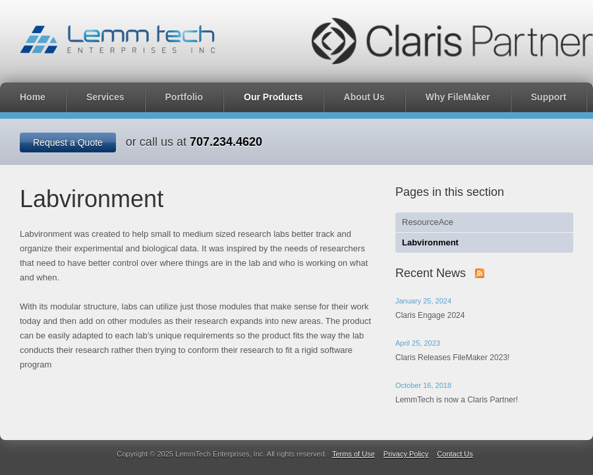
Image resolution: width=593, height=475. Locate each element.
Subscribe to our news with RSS (479, 273)
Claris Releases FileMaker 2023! (452, 357)
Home (32, 97)
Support (549, 97)
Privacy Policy (405, 454)
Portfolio (184, 97)
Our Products (273, 97)
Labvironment (430, 242)
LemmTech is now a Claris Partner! (456, 399)
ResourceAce (427, 222)
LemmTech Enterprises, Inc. (117, 39)
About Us (364, 97)
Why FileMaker (458, 97)
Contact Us (454, 454)
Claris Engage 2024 (430, 315)
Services (105, 97)
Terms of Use (353, 454)
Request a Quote (68, 142)
